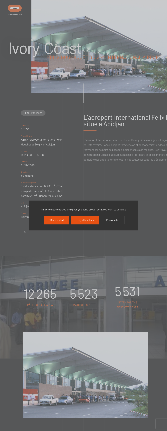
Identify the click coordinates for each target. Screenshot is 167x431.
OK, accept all (56, 220)
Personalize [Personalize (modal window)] (112, 220)
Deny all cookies (85, 220)
